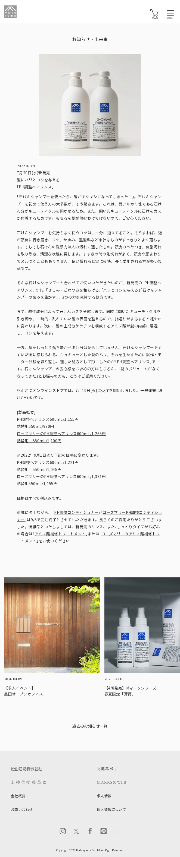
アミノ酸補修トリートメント (60, 533)
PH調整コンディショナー (76, 512)
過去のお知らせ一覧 (90, 726)
